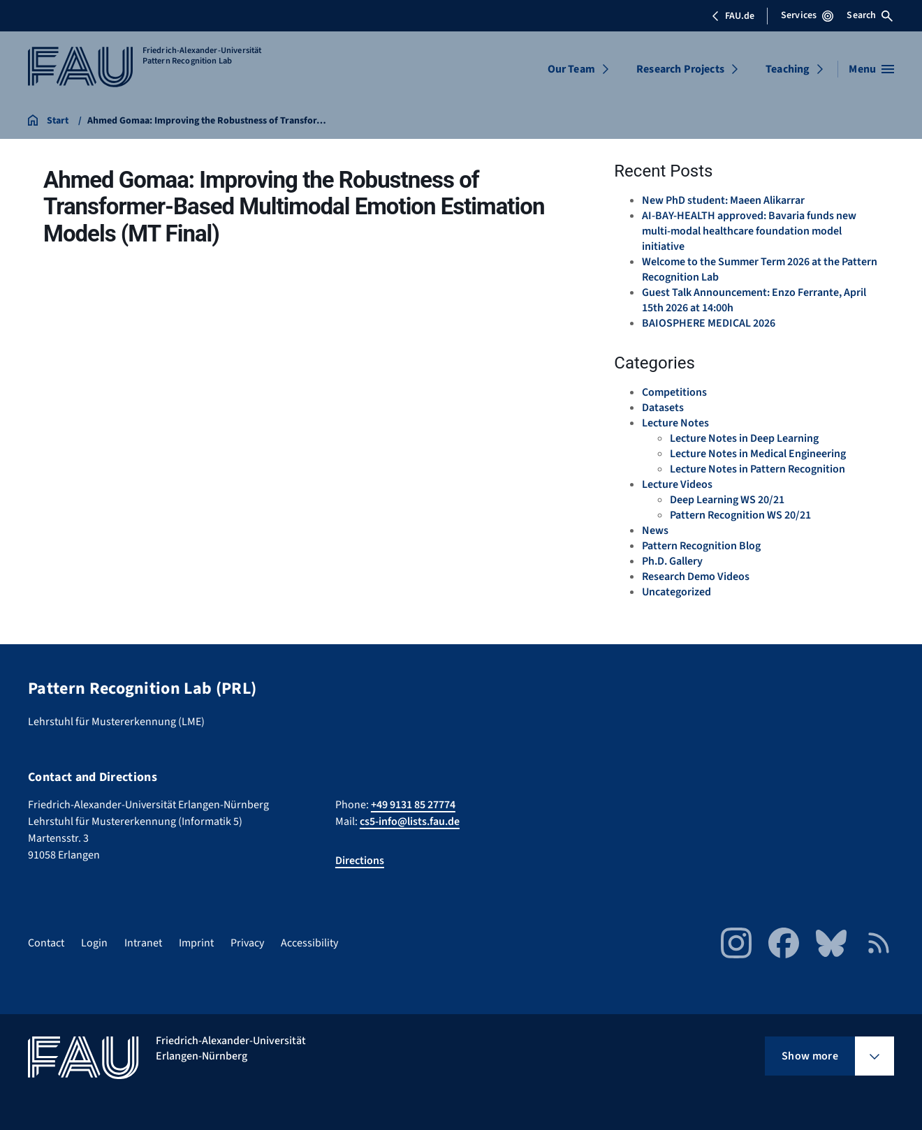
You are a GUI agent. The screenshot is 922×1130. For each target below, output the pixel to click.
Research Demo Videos (695, 576)
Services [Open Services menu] (807, 15)
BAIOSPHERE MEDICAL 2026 (708, 323)
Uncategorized (676, 592)
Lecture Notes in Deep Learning (744, 438)
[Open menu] (871, 69)
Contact (46, 943)
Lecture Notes (675, 423)
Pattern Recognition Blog (701, 545)
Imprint (196, 943)
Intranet (143, 943)
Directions (359, 860)
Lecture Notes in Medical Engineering (758, 453)
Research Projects (680, 69)
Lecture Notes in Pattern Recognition (757, 469)
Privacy (247, 943)
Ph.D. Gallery (672, 561)
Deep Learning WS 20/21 (727, 499)
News (655, 530)
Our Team (571, 69)
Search (870, 15)
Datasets (663, 407)
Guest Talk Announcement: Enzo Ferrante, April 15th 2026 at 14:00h (754, 300)
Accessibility (309, 943)
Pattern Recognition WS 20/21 (740, 515)
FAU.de (732, 16)
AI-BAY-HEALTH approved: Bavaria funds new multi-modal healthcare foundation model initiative (749, 231)
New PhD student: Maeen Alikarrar (723, 200)
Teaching (788, 69)
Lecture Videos (677, 484)
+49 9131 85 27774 (413, 804)
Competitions (674, 392)
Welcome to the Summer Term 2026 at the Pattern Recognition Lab (759, 269)
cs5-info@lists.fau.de (410, 821)
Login (94, 943)
